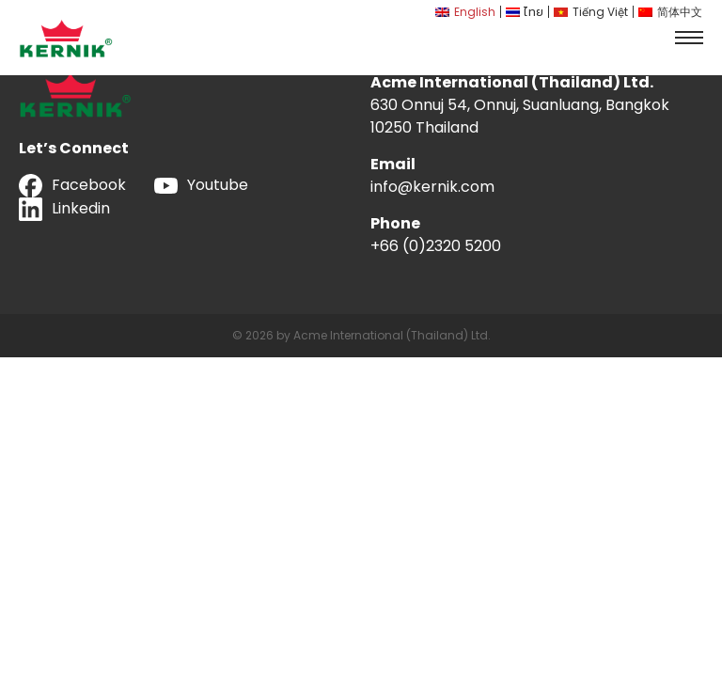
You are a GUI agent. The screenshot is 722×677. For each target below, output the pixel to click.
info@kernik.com (432, 186)
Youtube (201, 185)
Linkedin (64, 209)
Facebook (72, 185)
